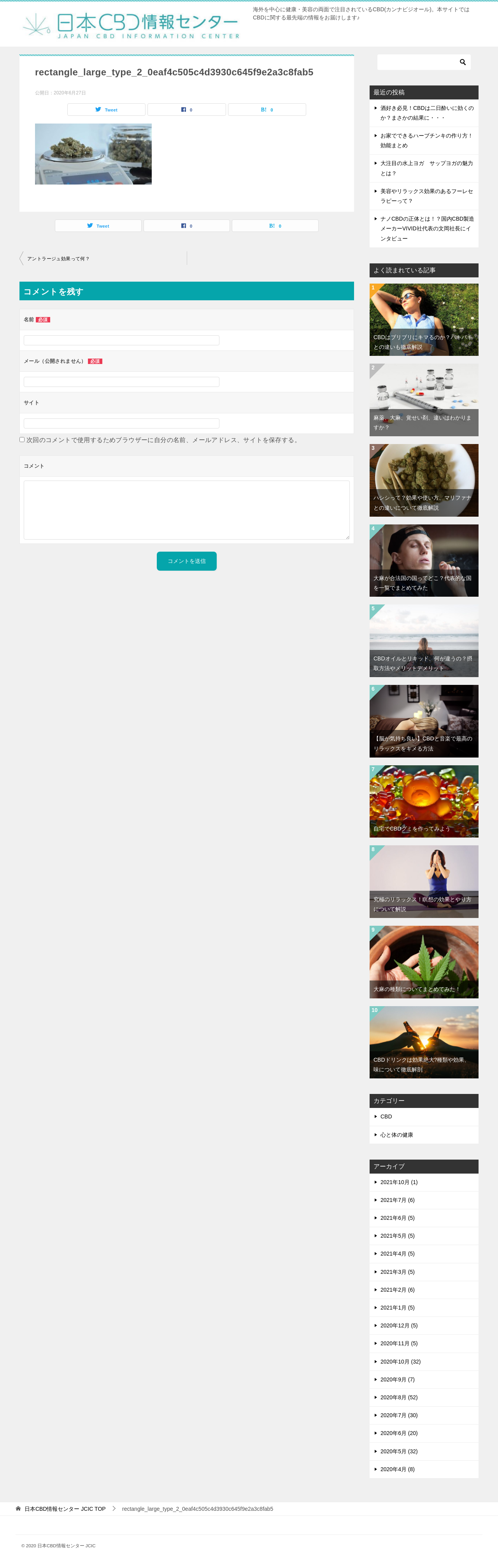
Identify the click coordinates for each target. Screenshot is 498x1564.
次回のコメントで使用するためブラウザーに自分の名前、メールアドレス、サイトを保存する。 (163, 440)
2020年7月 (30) (399, 1415)
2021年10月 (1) (399, 1182)
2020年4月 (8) (398, 1469)
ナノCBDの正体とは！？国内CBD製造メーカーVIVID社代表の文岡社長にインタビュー (427, 228)
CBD (386, 1116)
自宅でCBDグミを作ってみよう (412, 829)
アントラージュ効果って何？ (58, 258)
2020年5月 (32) (399, 1451)
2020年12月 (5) (399, 1325)
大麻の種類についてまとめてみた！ (417, 989)
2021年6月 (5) (398, 1218)
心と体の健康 (397, 1135)
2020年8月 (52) (399, 1397)
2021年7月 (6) (398, 1200)
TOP (65, 1509)
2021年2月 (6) (398, 1290)
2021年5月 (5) (398, 1236)
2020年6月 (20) (399, 1433)
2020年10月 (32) (401, 1361)
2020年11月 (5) (399, 1343)
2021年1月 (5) (398, 1307)
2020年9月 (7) (398, 1379)
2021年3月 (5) (398, 1272)
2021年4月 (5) (398, 1254)
